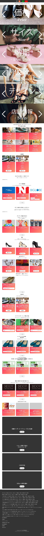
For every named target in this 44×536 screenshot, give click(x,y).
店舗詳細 (8, 310)
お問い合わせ (4, 527)
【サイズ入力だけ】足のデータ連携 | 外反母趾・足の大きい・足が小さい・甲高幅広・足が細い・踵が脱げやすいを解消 (18, 497)
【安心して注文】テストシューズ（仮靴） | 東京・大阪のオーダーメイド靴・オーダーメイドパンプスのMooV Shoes (18, 505)
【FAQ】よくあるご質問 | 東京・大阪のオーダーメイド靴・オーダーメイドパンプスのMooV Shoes (15, 516)
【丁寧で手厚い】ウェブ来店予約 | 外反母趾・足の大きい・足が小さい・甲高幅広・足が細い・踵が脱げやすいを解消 (18, 496)
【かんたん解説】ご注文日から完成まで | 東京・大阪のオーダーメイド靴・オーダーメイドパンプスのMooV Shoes (17, 509)
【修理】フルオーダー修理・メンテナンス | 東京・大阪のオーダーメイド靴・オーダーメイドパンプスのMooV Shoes (18, 514)
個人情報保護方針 (4, 517)
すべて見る (22, 202)
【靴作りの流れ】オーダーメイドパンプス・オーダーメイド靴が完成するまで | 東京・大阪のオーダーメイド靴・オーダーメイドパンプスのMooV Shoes (22, 508)
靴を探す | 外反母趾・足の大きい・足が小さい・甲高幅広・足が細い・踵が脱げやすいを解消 (14, 494)
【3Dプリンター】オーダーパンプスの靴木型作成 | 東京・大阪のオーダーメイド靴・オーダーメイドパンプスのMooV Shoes (19, 511)
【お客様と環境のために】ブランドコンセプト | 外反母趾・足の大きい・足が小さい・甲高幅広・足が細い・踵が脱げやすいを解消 (20, 502)
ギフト (19, 1)
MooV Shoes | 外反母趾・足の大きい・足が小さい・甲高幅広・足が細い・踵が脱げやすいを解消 (15, 492)
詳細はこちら (8, 170)
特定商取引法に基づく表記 (5, 522)
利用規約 (3, 519)
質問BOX (23, 1)
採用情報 (3, 525)
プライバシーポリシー (5, 520)
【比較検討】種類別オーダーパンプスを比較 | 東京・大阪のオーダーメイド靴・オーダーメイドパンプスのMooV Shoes (18, 512)
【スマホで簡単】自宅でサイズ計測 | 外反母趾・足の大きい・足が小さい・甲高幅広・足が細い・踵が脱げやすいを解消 (18, 499)
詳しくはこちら (22, 253)
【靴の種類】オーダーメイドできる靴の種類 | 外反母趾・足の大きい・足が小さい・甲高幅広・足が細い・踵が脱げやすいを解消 (19, 504)
